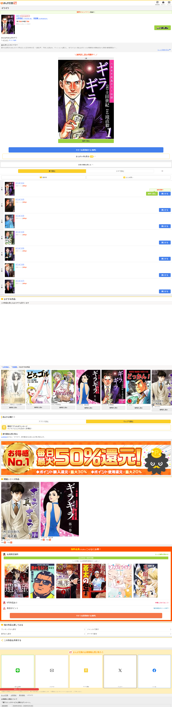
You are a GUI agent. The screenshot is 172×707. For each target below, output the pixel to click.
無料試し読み (13, 407)
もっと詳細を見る (164, 50)
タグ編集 (13, 40)
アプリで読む (44, 421)
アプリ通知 (86, 686)
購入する (164, 194)
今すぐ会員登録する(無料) (86, 616)
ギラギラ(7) (19, 281)
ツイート (4, 644)
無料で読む (86, 141)
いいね (154, 686)
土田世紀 (24, 18)
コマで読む (120, 171)
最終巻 (43, 177)
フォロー (120, 686)
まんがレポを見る (86, 156)
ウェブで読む (128, 421)
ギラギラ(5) (19, 248)
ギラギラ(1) (19, 183)
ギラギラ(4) (19, 232)
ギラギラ (5, 40)
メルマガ (51, 686)
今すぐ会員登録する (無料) (86, 150)
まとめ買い (128, 177)
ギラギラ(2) (19, 199)
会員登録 (4, 437)
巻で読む (52, 171)
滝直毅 (40, 18)
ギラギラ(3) (19, 216)
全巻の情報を (86, 164)
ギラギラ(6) (19, 264)
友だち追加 (17, 687)
